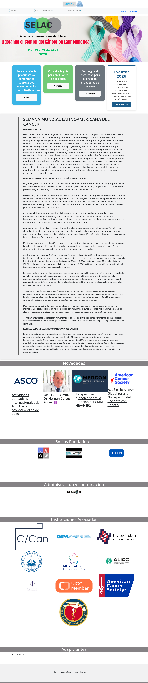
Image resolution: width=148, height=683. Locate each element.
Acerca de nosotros (43, 10)
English (133, 11)
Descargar (90, 93)
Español (122, 11)
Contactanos (74, 10)
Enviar (27, 97)
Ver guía (58, 86)
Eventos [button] (13, 10)
